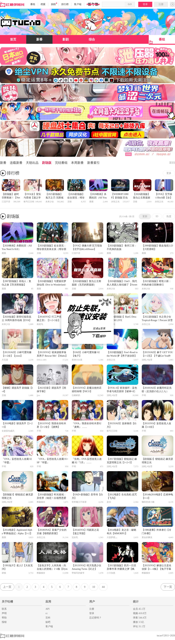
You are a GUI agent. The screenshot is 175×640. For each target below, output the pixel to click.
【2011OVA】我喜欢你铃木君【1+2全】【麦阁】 (51, 425)
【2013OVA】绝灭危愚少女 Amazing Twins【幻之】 (86, 567)
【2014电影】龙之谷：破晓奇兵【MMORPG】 (121, 532)
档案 (43, 4)
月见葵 (5, 360)
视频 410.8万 (139, 613)
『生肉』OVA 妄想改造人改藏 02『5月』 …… (87, 461)
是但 (109, 502)
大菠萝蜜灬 (112, 537)
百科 (48, 617)
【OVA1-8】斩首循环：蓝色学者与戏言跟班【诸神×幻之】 (122, 390)
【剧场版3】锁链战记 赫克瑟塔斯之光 (17, 496)
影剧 (65, 39)
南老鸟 (40, 324)
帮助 (4, 617)
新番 (39, 39)
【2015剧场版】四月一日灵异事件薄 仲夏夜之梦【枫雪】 (121, 567)
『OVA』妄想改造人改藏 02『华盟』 (17, 461)
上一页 (7, 586)
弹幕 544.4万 (139, 617)
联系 (4, 609)
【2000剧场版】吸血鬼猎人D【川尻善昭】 (157, 247)
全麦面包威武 (8, 431)
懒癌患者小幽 (148, 502)
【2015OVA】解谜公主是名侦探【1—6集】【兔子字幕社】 (156, 567)
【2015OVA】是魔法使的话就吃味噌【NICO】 (86, 390)
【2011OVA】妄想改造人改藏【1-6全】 (156, 425)
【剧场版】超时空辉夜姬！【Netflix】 (11, 196)
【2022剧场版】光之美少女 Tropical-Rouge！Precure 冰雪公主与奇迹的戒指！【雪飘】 (157, 318)
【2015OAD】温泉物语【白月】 (121, 425)
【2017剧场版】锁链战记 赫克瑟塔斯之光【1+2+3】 (122, 461)
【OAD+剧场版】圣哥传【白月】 (87, 496)
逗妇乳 (75, 537)
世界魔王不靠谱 (79, 502)
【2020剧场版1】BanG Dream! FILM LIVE (121, 318)
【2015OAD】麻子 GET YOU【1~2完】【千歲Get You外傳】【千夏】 (157, 354)
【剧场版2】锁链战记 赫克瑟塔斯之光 (157, 461)
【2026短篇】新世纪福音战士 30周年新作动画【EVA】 (16, 318)
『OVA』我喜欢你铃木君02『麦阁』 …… (86, 425)
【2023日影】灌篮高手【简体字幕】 (51, 390)
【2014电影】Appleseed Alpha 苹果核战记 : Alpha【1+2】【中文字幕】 (17, 532)
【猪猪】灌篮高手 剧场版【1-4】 (17, 390)
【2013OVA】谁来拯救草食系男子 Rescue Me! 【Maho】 (52, 354)
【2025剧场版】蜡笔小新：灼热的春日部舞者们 (156, 283)
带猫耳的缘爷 (78, 573)
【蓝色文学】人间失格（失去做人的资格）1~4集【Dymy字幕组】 (52, 567)
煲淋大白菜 (77, 360)
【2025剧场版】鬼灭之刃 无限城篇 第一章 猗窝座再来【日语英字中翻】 (55, 196)
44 (103, 586)
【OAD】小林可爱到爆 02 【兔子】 (86, 354)
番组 (32, 4)
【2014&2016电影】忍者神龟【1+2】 (157, 496)
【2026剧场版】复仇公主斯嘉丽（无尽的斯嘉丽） (141, 196)
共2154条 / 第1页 (126, 216)
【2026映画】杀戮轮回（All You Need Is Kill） (98, 196)
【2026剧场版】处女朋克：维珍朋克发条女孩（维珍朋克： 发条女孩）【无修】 (76, 196)
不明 (144, 395)
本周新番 (77, 162)
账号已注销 (29, 201)
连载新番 (16, 162)
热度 (168, 216)
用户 (92, 601)
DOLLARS (41, 360)
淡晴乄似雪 (147, 360)
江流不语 (6, 201)
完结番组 (61, 162)
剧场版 (46, 162)
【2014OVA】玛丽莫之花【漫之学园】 (85, 532)
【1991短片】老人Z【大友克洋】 (17, 567)
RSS (172, 162)
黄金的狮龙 (147, 537)
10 (93, 586)
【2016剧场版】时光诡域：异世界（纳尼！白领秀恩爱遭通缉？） (51, 496)
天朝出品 (32, 162)
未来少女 (50, 201)
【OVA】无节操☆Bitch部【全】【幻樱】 (163, 196)
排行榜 (65, 4)
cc (47, 613)
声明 (4, 613)
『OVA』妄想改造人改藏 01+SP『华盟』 (52, 461)
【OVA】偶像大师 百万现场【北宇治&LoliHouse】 (87, 247)
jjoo (38, 395)
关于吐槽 (7, 601)
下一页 (168, 586)
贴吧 (48, 622)
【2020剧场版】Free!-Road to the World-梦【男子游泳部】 (122, 354)
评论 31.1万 (139, 626)
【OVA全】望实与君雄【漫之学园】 (32, 196)
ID (157, 216)
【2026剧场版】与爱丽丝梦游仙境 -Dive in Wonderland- (51, 283)
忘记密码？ (95, 617)
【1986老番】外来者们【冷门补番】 (156, 532)
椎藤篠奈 (41, 502)
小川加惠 (111, 573)
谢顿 (4, 573)
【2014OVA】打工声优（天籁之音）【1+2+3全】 (51, 318)
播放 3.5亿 (138, 622)
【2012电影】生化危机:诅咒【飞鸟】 (122, 496)
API (48, 609)
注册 (161, 4)
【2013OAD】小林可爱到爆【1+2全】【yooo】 (16, 354)
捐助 (54, 4)
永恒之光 (115, 201)
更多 (168, 173)
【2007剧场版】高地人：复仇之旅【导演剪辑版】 (16, 283)
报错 (4, 622)
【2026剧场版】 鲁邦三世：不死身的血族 (122, 247)
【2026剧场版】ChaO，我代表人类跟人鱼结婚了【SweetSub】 (122, 283)
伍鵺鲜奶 (76, 395)
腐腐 (91, 201)
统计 (136, 601)
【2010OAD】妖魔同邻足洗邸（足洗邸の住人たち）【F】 (157, 390)
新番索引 (93, 162)
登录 (145, 4)
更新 (144, 216)
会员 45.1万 (139, 609)
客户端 (77, 4)
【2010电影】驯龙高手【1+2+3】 (17, 425)
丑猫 (69, 201)
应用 (48, 601)
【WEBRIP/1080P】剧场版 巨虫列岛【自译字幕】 (119, 196)
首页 (13, 39)
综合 (92, 39)
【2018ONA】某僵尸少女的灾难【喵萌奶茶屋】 (51, 532)
